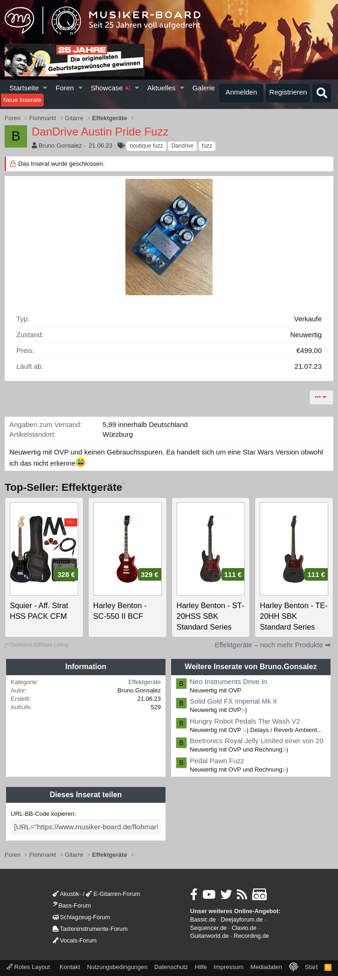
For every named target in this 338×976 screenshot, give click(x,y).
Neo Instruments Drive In (228, 681)
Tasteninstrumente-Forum (90, 927)
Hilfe (201, 965)
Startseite (24, 88)
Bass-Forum (72, 904)
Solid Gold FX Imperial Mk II (233, 701)
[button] (45, 88)
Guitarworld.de (209, 934)
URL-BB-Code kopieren (43, 813)
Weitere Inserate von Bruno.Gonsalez (251, 667)
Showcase (110, 88)
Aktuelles (161, 88)
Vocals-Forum (75, 938)
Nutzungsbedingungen (117, 965)
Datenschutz (171, 965)
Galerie (203, 88)
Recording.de (251, 934)
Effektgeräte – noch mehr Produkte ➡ (272, 645)
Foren (64, 88)
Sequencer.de (208, 926)
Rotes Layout (28, 965)
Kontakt (70, 965)
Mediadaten (266, 965)
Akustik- (67, 892)
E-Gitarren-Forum (113, 892)
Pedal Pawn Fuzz (217, 761)
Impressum (228, 965)
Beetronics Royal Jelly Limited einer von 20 (257, 741)
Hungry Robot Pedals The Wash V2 (245, 721)
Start (311, 965)
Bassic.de (203, 918)
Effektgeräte (144, 681)
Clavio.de (244, 926)
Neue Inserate (22, 99)
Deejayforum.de (242, 918)
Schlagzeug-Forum (81, 915)
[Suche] (321, 93)
